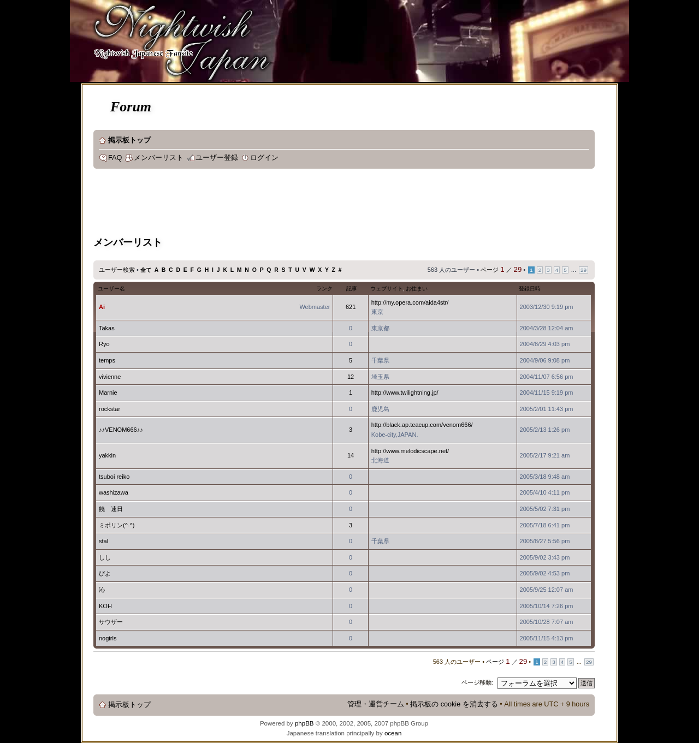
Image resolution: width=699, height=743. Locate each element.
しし (105, 557)
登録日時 (530, 289)
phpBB (304, 723)
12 (350, 376)
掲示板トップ (129, 140)
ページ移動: (477, 682)
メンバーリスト (158, 158)
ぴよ (105, 573)
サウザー (111, 622)
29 (583, 270)
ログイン (264, 158)
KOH (105, 606)
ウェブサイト (386, 289)
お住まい (417, 289)
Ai (102, 307)
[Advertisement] (292, 204)
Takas (107, 328)
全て (145, 270)
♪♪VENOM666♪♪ (121, 429)
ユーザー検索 (117, 269)
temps (107, 360)
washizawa (113, 492)
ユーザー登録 (217, 158)
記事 (351, 289)
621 (351, 307)
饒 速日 (111, 509)
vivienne (110, 376)
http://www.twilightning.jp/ (405, 392)
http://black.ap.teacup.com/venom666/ (422, 424)
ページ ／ (501, 269)
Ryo (104, 344)
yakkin (107, 455)
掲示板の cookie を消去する (454, 704)
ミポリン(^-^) (116, 525)
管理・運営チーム (375, 704)
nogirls (107, 638)
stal (103, 541)
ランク (324, 289)
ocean (392, 733)
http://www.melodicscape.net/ (410, 451)
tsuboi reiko (114, 476)
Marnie (108, 392)
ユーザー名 (111, 289)
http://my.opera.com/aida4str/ (410, 302)
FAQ (115, 158)
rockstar (109, 409)
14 (350, 455)
